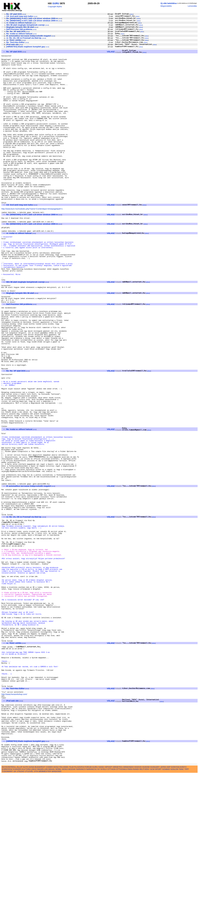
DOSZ (56, 909)
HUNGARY (155, 909)
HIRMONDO (128, 909)
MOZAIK (72, 911)
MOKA (65, 911)
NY (98, 911)
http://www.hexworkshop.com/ (14, 823)
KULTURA (25, 911)
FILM (71, 909)
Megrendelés (166, 6)
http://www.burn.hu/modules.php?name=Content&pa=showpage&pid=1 (32, 241)
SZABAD (166, 911)
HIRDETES (117, 909)
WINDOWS (56, 913)
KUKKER (17, 911)
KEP (169, 909)
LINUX (34, 911)
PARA (129, 911)
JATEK (163, 909)
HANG (101, 909)
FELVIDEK (63, 909)
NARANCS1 (91, 911)
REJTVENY (144, 911)
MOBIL (59, 911)
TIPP (186, 911)
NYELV (104, 911)
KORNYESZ (7, 911)
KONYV (183, 909)
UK (14, 913)
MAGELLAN (42, 911)
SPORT (158, 911)
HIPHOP (108, 909)
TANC (181, 911)
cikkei (131, 14)
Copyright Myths (55, 6)
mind (24, 14)
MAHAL (51, 911)
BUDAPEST (40, 909)
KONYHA (175, 909)
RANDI (136, 911)
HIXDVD (138, 909)
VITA (36, 913)
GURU (55, 3)
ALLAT (20, 909)
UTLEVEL (29, 913)
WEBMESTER (44, 913)
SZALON (174, 911)
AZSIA (31, 909)
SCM (152, 911)
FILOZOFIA (79, 909)
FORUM (88, 909)
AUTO (25, 909)
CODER (49, 909)
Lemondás (192, 6)
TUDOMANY (7, 913)
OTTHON (111, 911)
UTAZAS (20, 913)
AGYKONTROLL (9, 909)
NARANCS (81, 911)
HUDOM (145, 909)
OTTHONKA (121, 911)
